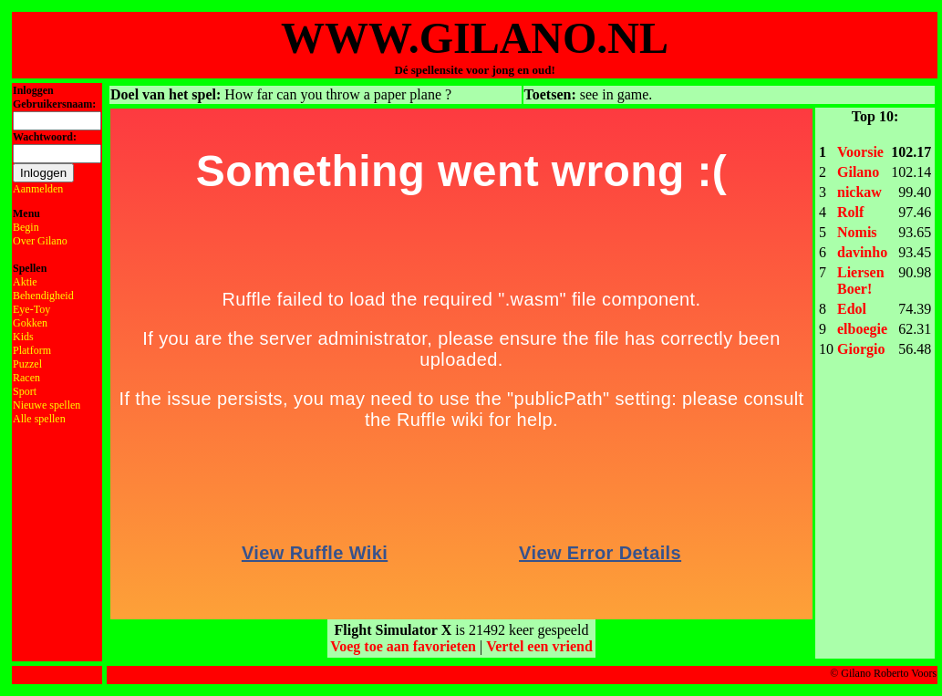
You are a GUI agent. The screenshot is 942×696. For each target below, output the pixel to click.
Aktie (25, 281)
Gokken (30, 323)
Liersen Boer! (861, 280)
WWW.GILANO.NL (474, 38)
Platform (32, 350)
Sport (24, 391)
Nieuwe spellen (46, 405)
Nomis (857, 232)
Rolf (850, 212)
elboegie (862, 329)
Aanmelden (38, 188)
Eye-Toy (31, 309)
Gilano (858, 172)
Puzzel (27, 364)
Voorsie (860, 152)
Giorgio (861, 349)
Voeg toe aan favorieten (403, 646)
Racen (26, 377)
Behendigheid (43, 295)
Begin (26, 227)
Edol (851, 309)
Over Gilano (40, 240)
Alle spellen (39, 418)
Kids (23, 336)
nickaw (859, 192)
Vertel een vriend (539, 646)
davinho (862, 252)
